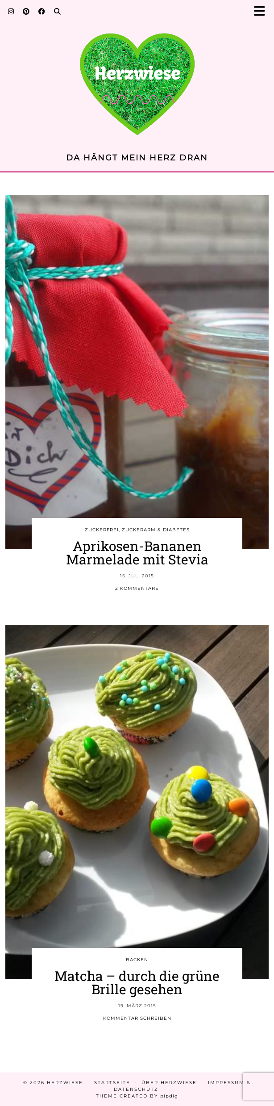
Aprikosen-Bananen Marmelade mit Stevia (137, 552)
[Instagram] (11, 11)
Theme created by (137, 1096)
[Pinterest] (26, 11)
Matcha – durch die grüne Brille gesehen (137, 982)
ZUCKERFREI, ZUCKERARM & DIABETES (137, 530)
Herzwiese (65, 1082)
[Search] (57, 11)
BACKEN (137, 960)
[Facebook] (41, 11)
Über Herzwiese (169, 1082)
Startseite (112, 1082)
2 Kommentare (137, 588)
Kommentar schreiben (137, 1018)
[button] (262, 11)
